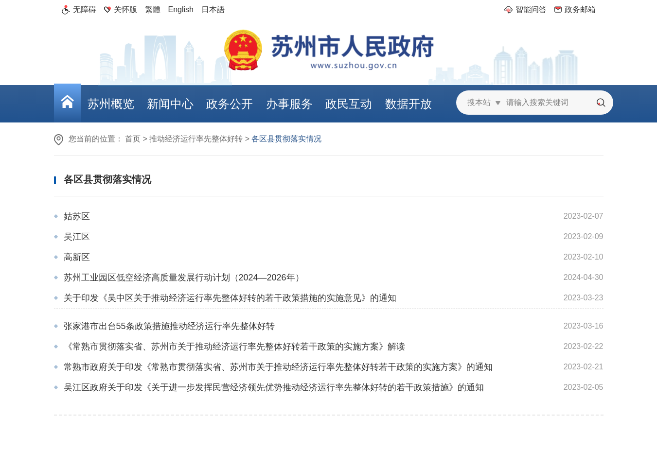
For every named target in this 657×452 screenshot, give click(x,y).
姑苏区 (77, 216)
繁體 (152, 9)
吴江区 (77, 237)
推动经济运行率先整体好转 (196, 139)
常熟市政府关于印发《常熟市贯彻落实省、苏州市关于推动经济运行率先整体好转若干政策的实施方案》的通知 (278, 367)
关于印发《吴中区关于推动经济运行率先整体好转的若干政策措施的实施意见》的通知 (230, 298)
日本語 (213, 9)
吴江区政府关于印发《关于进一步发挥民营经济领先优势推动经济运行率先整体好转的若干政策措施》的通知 (274, 387)
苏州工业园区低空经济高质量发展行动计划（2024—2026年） (184, 277)
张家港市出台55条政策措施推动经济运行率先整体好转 (169, 326)
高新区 (77, 257)
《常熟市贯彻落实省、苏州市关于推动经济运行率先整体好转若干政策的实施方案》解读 (234, 346)
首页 (133, 139)
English (181, 9)
